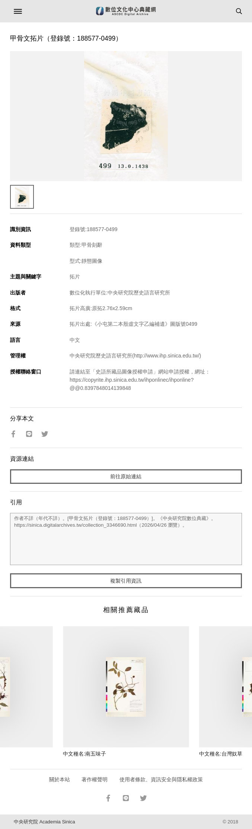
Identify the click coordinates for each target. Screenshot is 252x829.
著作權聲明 (95, 779)
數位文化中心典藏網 (126, 11)
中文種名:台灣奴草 (220, 754)
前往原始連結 (125, 476)
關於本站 (59, 779)
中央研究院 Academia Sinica (44, 822)
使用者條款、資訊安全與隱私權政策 (161, 779)
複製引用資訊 (125, 581)
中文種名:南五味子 (84, 754)
